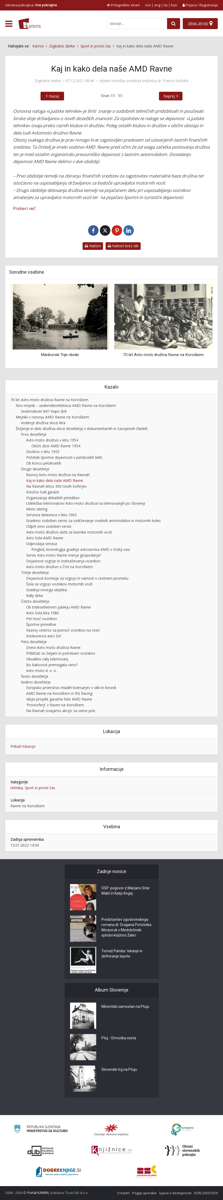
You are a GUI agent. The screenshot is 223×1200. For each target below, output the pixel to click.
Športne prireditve (41, 624)
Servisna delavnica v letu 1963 (51, 514)
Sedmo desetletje (36, 682)
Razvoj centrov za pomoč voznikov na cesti (63, 630)
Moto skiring (36, 509)
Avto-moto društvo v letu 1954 (52, 440)
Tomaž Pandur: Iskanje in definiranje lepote (121, 953)
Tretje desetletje (35, 572)
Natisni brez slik (123, 245)
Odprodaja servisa (41, 543)
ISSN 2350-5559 (206, 1193)
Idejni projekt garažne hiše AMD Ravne (59, 699)
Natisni (93, 245)
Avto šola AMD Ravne (44, 537)
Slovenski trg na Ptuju (119, 1069)
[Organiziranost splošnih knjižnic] (111, 1129)
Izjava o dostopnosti (175, 1193)
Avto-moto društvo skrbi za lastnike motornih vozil (69, 532)
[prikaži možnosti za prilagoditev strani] (123, 5)
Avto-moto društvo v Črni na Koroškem (59, 566)
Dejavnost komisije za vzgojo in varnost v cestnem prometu (77, 578)
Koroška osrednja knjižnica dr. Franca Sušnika (149, 80)
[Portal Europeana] (182, 1129)
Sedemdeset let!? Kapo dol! (44, 411)
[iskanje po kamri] (137, 23)
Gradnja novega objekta (46, 589)
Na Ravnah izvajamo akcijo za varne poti (60, 710)
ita (166, 5)
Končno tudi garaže (42, 491)
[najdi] (173, 23)
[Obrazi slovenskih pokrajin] (182, 1150)
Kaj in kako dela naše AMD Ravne (54, 480)
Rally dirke (34, 595)
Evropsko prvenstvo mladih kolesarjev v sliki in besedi (71, 687)
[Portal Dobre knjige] (58, 1171)
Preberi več (24, 208)
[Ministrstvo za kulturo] (40, 1129)
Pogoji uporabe (144, 1193)
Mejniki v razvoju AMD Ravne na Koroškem (52, 417)
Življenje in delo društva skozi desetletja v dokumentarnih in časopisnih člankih (82, 428)
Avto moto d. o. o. (41, 670)
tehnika (16, 787)
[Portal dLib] (40, 1150)
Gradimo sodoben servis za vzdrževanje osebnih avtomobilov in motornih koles (93, 520)
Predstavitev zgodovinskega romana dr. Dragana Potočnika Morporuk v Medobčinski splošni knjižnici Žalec (126, 927)
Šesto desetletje (34, 676)
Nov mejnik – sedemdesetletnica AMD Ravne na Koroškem (66, 405)
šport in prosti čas (40, 787)
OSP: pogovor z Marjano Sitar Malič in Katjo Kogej (125, 890)
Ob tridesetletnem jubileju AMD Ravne (58, 607)
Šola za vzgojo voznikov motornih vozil (59, 584)
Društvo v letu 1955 (42, 451)
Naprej (169, 96)
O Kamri (123, 1193)
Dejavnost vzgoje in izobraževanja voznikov (63, 560)
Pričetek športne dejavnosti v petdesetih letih (64, 457)
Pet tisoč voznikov (41, 618)
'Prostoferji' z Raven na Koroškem (55, 704)
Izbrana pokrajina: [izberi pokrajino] (31, 5)
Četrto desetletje (35, 601)
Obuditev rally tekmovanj (47, 658)
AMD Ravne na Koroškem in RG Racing (59, 693)
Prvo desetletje (34, 434)
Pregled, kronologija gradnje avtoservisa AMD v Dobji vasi (80, 549)
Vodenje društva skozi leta (43, 422)
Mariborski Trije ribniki (60, 354)
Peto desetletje (34, 641)
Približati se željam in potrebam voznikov (60, 653)
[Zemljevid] (200, 23)
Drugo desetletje (35, 468)
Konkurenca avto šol (43, 635)
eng (157, 5)
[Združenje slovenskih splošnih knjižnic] (111, 1150)
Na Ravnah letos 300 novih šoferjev (56, 486)
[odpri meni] (8, 24)
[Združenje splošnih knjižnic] (147, 1171)
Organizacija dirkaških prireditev (52, 497)
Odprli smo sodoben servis (48, 526)
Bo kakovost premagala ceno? (52, 664)
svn (148, 5)
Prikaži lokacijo (23, 746)
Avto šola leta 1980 (42, 612)
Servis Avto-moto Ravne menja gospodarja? (63, 555)
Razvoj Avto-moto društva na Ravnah (58, 474)
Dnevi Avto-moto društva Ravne (53, 647)
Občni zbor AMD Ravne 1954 (55, 445)
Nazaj (54, 96)
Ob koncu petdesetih (43, 463)
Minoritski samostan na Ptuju (125, 1006)
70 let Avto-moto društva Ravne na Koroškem (163, 354)
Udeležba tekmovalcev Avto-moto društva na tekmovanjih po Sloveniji (85, 503)
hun (174, 5)
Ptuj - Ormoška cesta (118, 1038)
